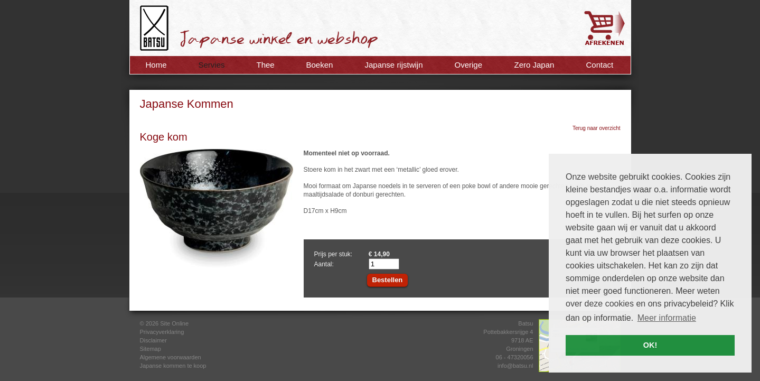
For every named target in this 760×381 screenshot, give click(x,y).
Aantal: (324, 264)
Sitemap (150, 349)
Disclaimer (153, 340)
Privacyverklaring (162, 332)
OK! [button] (650, 345)
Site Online (174, 323)
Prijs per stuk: (333, 254)
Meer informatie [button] (666, 317)
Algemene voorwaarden (170, 357)
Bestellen (387, 280)
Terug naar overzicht (597, 128)
